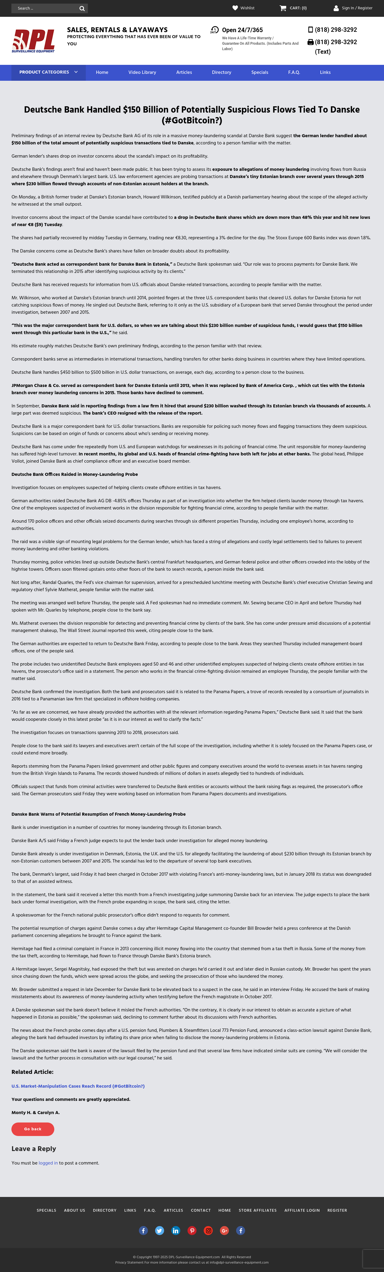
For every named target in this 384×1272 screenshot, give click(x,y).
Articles (184, 73)
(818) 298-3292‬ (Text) (336, 46)
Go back (32, 1129)
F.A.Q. (294, 73)
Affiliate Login (302, 1210)
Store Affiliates (258, 1210)
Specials (259, 73)
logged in (48, 1163)
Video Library (142, 73)
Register (337, 1210)
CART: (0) (298, 8)
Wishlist (248, 8)
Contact (201, 1210)
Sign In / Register (357, 8)
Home (102, 73)
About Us (74, 1210)
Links (325, 73)
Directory (221, 73)
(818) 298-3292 (336, 29)
